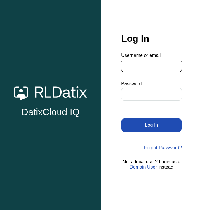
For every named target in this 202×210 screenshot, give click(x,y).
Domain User (143, 166)
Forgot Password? (163, 147)
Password (131, 83)
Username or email (141, 55)
